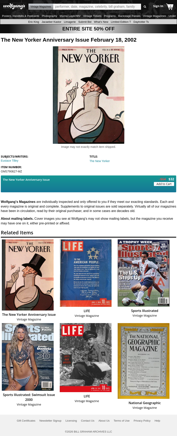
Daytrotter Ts (141, 21)
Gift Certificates (26, 420)
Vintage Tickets (92, 15)
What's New (101, 21)
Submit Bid (84, 21)
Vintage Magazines (154, 15)
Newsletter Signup (50, 420)
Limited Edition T (121, 21)
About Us (104, 420)
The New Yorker (100, 161)
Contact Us (87, 420)
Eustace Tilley (9, 160)
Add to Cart (164, 184)
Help (157, 420)
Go (145, 7)
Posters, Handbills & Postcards (20, 15)
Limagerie (70, 21)
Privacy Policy (142, 420)
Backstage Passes (129, 15)
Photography (49, 15)
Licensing (71, 420)
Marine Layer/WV (70, 15)
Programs (110, 15)
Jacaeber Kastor (51, 21)
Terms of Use (122, 420)
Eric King (33, 21)
